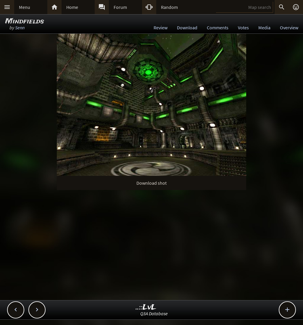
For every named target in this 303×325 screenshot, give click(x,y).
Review (160, 27)
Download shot (151, 183)
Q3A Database (154, 313)
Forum (120, 7)
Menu (24, 7)
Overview (289, 27)
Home (72, 7)
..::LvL (146, 307)
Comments (217, 27)
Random (169, 7)
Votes (243, 27)
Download (187, 27)
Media (264, 27)
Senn (20, 27)
